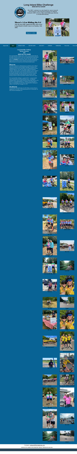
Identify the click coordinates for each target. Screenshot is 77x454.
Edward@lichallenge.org (19, 81)
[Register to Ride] (31, 33)
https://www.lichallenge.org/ (14, 82)
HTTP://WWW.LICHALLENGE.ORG (31, 447)
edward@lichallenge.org (37, 445)
